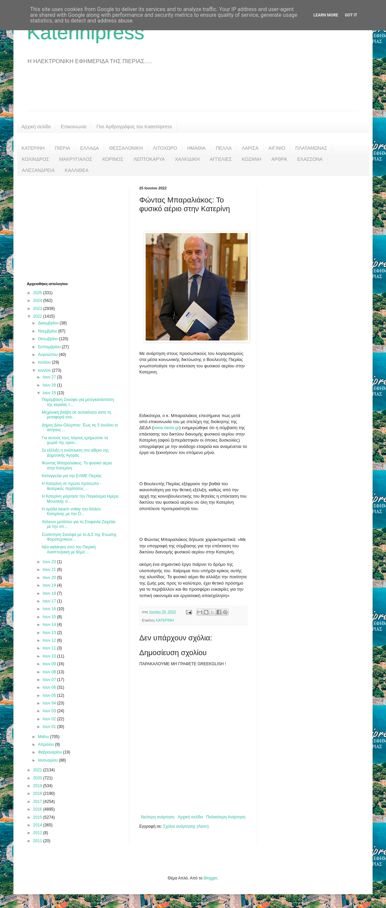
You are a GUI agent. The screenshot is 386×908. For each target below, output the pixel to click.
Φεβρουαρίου (50, 752)
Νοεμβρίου (48, 331)
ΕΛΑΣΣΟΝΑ (310, 159)
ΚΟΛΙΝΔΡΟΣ (35, 159)
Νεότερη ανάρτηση (157, 817)
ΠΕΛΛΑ (224, 148)
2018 (38, 793)
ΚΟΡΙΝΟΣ (113, 159)
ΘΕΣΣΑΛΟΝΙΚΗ (126, 148)
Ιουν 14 (50, 624)
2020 (38, 778)
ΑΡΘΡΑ (279, 159)
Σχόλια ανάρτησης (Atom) (186, 826)
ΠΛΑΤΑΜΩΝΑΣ (311, 148)
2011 (38, 840)
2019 (38, 785)
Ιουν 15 (50, 617)
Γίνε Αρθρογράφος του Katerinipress (134, 126)
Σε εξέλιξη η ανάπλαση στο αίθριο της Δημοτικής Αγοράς (75, 452)
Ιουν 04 (50, 703)
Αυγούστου (48, 354)
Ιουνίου (45, 370)
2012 (38, 832)
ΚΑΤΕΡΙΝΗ (33, 148)
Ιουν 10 (50, 656)
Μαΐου (44, 736)
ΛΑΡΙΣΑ (250, 148)
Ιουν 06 (50, 687)
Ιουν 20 (50, 577)
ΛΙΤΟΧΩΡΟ (165, 148)
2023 (38, 308)
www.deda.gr (166, 427)
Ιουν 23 (50, 561)
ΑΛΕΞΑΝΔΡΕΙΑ (38, 170)
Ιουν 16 (50, 608)
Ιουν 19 (50, 585)
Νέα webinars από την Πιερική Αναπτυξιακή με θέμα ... (68, 549)
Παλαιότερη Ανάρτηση (225, 817)
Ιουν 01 (50, 726)
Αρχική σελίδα (36, 126)
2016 (38, 809)
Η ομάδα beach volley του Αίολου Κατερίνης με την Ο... (71, 511)
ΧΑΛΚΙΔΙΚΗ (187, 159)
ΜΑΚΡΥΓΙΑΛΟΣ (75, 159)
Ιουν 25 (50, 393)
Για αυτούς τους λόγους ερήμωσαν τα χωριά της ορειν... (75, 440)
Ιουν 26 (50, 385)
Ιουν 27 (50, 377)
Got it (351, 15)
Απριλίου (46, 744)
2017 (38, 801)
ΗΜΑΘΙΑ (196, 148)
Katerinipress (85, 32)
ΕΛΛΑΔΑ (89, 148)
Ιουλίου (45, 362)
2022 (38, 316)
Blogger (210, 878)
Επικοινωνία (73, 126)
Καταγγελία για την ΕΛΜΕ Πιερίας (72, 475)
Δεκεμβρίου (49, 323)
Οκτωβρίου (48, 338)
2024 (38, 300)
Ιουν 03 (50, 711)
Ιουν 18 (50, 593)
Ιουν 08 (50, 672)
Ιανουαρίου (48, 760)
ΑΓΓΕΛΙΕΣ (221, 159)
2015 (38, 817)
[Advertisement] (193, 92)
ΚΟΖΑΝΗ (251, 159)
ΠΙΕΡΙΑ (62, 148)
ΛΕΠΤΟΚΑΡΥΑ (149, 159)
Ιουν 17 (50, 601)
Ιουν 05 (50, 695)
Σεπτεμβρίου (50, 347)
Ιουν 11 (50, 648)
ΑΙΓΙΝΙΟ (277, 148)
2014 (38, 825)
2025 (38, 292)
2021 (38, 770)
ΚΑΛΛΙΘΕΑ (77, 170)
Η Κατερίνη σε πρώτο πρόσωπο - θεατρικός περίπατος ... (71, 486)
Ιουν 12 (50, 640)
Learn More (325, 15)
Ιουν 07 (50, 679)
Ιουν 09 (50, 664)
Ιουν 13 (50, 632)
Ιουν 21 (50, 569)
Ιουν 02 (50, 719)
